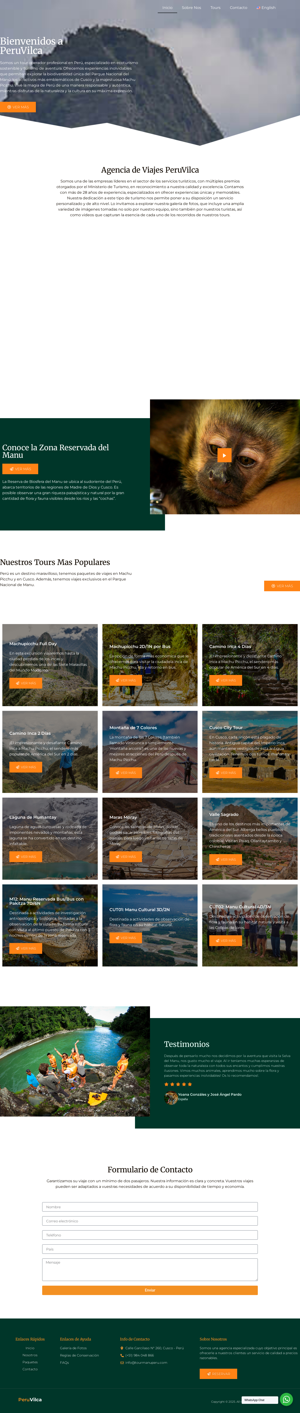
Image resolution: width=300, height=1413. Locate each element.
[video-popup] (225, 455)
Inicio (167, 7)
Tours (215, 7)
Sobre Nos (191, 7)
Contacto (238, 7)
